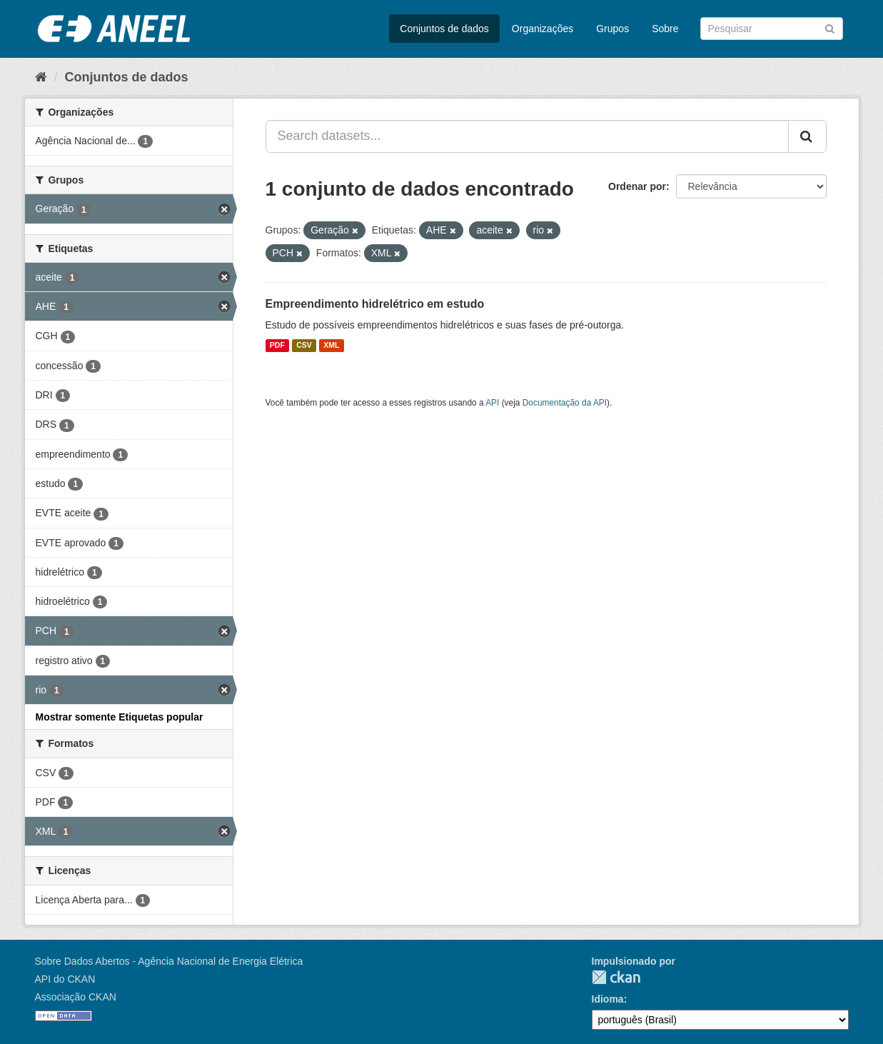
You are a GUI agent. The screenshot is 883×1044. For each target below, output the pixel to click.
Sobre (665, 28)
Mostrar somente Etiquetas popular (119, 717)
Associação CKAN (75, 997)
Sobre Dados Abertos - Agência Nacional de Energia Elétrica (169, 961)
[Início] (41, 77)
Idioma (608, 999)
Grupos (612, 28)
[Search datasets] (771, 28)
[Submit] (830, 27)
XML (331, 345)
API (492, 403)
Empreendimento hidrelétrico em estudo (375, 304)
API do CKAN (65, 979)
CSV (304, 345)
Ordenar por (637, 186)
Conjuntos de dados (444, 28)
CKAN (616, 977)
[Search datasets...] (527, 136)
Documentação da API (565, 403)
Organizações (542, 28)
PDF (277, 345)
